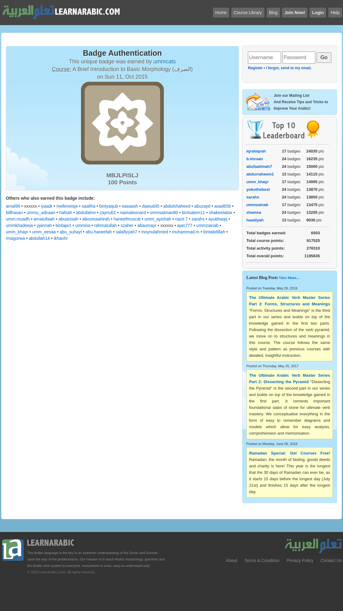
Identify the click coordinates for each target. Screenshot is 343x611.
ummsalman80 (164, 212)
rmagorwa (15, 238)
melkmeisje (67, 206)
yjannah (44, 225)
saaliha (88, 206)
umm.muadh (18, 219)
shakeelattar (220, 212)
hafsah (65, 212)
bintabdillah (214, 231)
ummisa (82, 225)
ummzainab (207, 225)
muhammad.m (185, 231)
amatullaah (44, 219)
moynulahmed (154, 231)
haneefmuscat (127, 219)
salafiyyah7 (126, 231)
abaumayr (146, 225)
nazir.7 (181, 219)
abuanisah (69, 219)
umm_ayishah (158, 219)
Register (255, 68)
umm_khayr (17, 231)
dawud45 (151, 206)
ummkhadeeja (19, 225)
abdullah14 (39, 238)
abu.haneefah (99, 231)
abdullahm (86, 212)
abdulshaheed (176, 206)
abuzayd (202, 206)
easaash (130, 206)
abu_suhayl (71, 231)
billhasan (14, 212)
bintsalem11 (193, 212)
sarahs (198, 219)
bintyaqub (108, 206)
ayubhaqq (217, 219)
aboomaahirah (96, 219)
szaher (127, 225)
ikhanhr (61, 238)
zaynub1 (108, 212)
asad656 (222, 206)
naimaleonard (133, 212)
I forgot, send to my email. (289, 68)
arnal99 (13, 206)
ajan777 (184, 225)
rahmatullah (105, 225)
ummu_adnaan (41, 212)
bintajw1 (63, 225)
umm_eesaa (44, 231)
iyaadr (46, 206)
